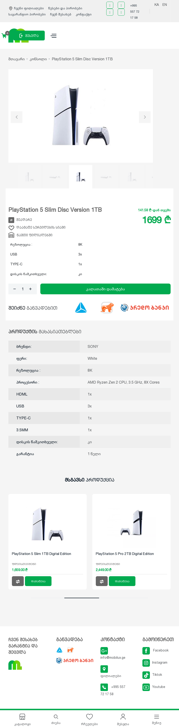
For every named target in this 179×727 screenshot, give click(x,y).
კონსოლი (38, 59)
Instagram (154, 662)
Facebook (155, 650)
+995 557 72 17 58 (134, 11)
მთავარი (16, 59)
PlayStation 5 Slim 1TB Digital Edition (41, 553)
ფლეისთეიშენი (24, 564)
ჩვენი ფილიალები (26, 8)
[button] (16, 117)
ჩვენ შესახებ (60, 14)
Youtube (153, 687)
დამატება (38, 581)
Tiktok (152, 675)
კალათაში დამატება (105, 289)
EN (164, 4)
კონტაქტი (84, 14)
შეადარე (20, 220)
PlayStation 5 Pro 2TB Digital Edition (125, 553)
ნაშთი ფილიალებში (30, 235)
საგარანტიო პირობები (27, 14)
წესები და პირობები (65, 8)
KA (157, 4)
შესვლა (29, 36)
